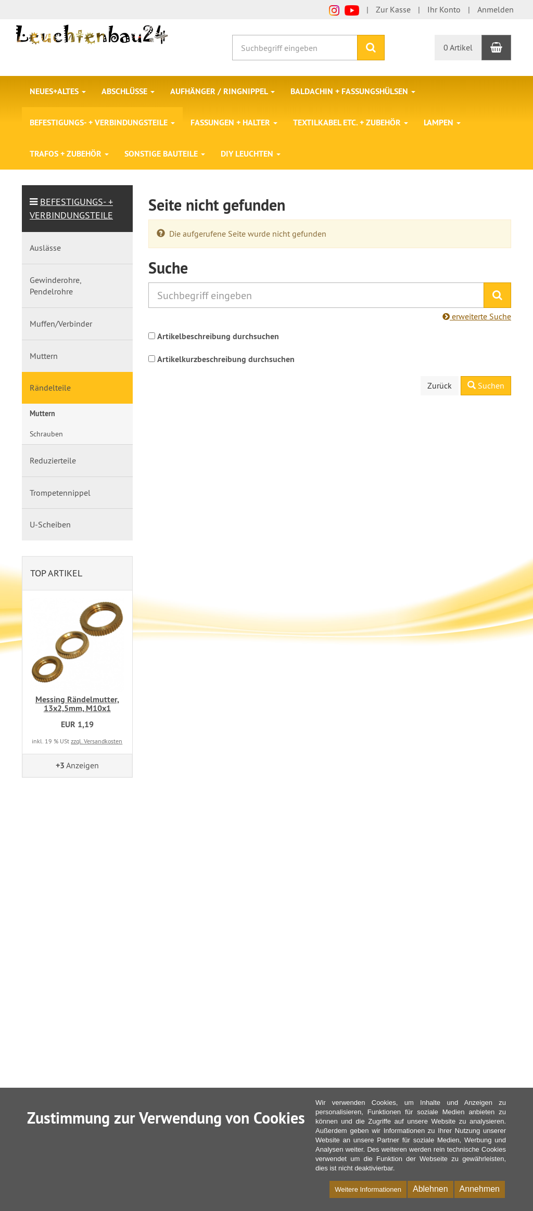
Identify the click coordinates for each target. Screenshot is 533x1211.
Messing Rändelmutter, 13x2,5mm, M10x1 (77, 704)
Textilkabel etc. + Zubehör (350, 122)
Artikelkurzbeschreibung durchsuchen (226, 359)
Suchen (485, 385)
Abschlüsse (128, 91)
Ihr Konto (444, 9)
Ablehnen (430, 1188)
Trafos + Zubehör (69, 153)
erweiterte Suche (476, 316)
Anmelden (495, 9)
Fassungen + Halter (234, 122)
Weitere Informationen (368, 1189)
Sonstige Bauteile (164, 153)
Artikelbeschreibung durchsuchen (218, 336)
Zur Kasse (393, 9)
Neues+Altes (58, 91)
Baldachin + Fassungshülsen (352, 91)
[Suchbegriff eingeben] (295, 47)
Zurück (439, 385)
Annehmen (480, 1188)
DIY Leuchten (251, 153)
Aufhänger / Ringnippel (222, 91)
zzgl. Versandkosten (96, 741)
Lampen (442, 122)
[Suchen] (371, 47)
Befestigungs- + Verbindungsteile (102, 122)
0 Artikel (458, 47)
